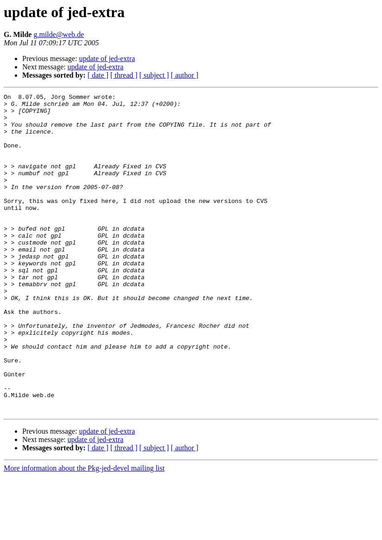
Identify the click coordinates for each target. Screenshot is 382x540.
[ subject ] (154, 75)
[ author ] (185, 75)
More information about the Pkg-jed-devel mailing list (84, 532)
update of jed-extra (107, 58)
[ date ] (98, 75)
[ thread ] (124, 75)
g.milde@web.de (58, 34)
